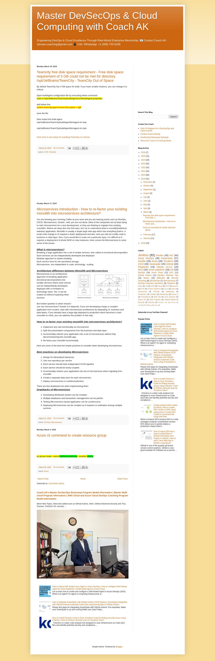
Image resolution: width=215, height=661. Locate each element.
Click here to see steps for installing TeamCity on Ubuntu (63, 137)
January (147, 238)
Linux (166, 289)
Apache (175, 286)
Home (83, 479)
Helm (140, 286)
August (146, 193)
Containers (142, 294)
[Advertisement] (74, 55)
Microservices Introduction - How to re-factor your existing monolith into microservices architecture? (82, 211)
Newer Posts (43, 479)
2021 (143, 171)
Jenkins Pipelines (154, 289)
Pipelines (171, 283)
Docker (160, 255)
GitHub (170, 264)
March (146, 212)
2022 (143, 167)
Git (171, 269)
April (145, 208)
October (147, 186)
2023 (143, 164)
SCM (153, 286)
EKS (171, 272)
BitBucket (161, 278)
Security (151, 302)
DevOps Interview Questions (150, 283)
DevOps (47, 422)
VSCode (156, 291)
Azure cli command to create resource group (71, 435)
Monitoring (164, 294)
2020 (143, 175)
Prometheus (145, 297)
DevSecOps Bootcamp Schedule (155, 137)
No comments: (59, 148)
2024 (143, 160)
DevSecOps (155, 281)
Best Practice (155, 300)
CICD (46, 152)
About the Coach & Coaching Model (156, 141)
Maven (146, 278)
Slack (160, 286)
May (145, 204)
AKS (140, 269)
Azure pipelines (156, 269)
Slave (173, 289)
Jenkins (143, 255)
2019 (143, 179)
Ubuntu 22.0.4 (164, 267)
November (148, 182)
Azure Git (142, 300)
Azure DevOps (146, 258)
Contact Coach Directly (150, 134)
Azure (46, 471)
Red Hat (157, 297)
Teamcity (52, 152)
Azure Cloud (157, 272)
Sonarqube (154, 264)
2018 (143, 243)
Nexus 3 (175, 294)
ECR (142, 289)
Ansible (142, 261)
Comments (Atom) (56, 483)
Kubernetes (167, 258)
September (148, 189)
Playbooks (143, 267)
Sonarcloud (142, 291)
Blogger (119, 647)
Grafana (153, 294)
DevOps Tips (162, 302)
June (145, 201)
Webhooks (170, 291)
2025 (143, 156)
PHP (145, 305)
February (147, 234)
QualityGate (153, 305)
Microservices (56, 422)
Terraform (168, 261)
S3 (146, 286)
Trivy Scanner (169, 297)
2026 (143, 152)
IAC (171, 255)
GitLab (173, 302)
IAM (139, 305)
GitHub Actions (145, 275)
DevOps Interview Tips (167, 275)
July (145, 197)
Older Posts (123, 479)
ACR (167, 286)
